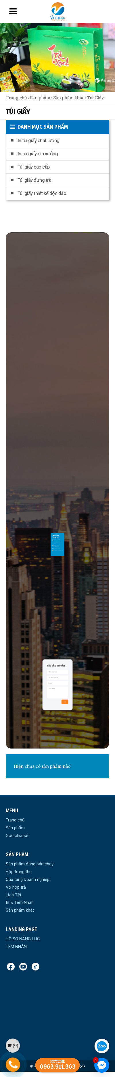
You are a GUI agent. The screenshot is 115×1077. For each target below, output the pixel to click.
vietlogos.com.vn (57, 537)
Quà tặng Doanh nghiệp (27, 879)
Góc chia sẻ (17, 835)
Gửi (60, 704)
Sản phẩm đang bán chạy (29, 864)
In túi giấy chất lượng (35, 140)
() (12, 1045)
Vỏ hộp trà (16, 887)
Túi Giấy (95, 97)
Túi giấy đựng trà (31, 180)
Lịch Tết (13, 895)
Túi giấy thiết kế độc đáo (38, 193)
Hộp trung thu (19, 871)
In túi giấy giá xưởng (34, 153)
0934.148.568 (56, 535)
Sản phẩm (40, 97)
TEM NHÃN (16, 946)
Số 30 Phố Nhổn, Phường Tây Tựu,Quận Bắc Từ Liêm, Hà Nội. (57, 533)
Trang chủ (16, 97)
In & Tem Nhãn (20, 902)
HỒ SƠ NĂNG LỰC (23, 938)
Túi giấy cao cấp (30, 167)
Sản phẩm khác (68, 97)
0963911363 (56, 536)
